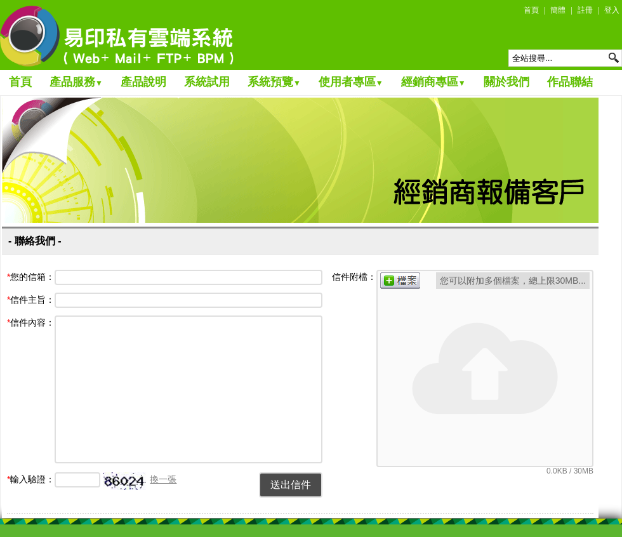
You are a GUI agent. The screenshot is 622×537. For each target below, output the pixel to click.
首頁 (531, 10)
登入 (611, 10)
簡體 (558, 10)
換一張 (163, 479)
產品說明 (143, 82)
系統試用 (207, 82)
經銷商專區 (433, 82)
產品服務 (76, 82)
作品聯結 (570, 82)
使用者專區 (351, 82)
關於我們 (506, 82)
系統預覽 (274, 82)
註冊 (585, 10)
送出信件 (290, 484)
